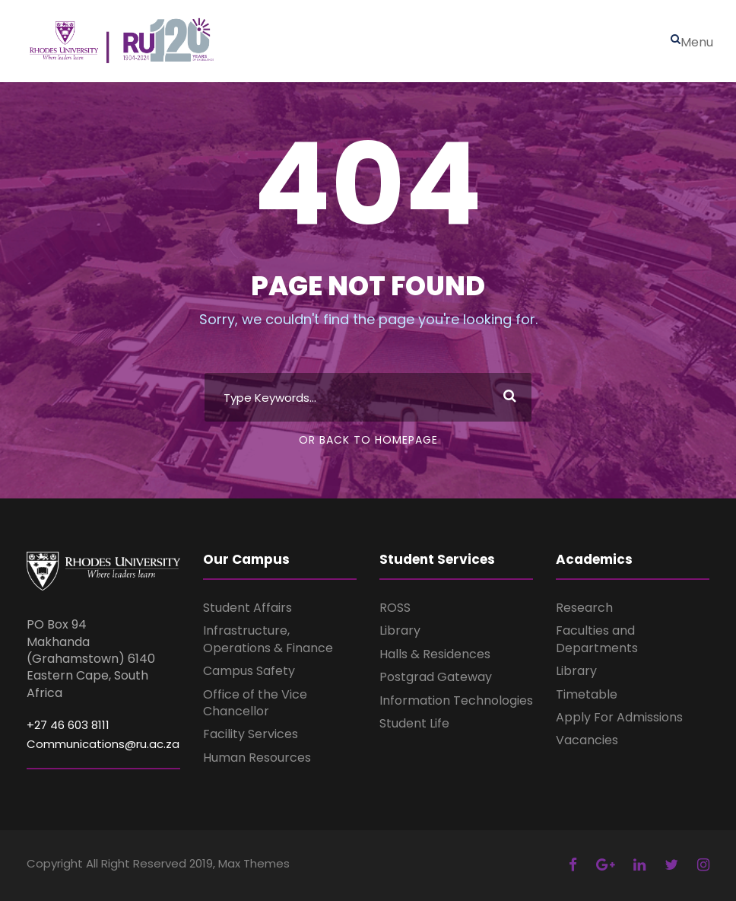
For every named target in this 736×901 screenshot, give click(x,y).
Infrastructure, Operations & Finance (268, 639)
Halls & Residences (434, 654)
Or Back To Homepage (368, 439)
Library (399, 630)
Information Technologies (456, 700)
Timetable (586, 694)
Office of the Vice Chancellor (255, 703)
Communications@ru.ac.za (103, 744)
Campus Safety (249, 671)
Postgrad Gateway (435, 677)
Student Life (414, 723)
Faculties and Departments (597, 639)
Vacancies (587, 740)
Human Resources (257, 757)
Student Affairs (247, 607)
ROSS (395, 607)
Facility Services (250, 734)
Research (584, 607)
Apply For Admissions (619, 717)
